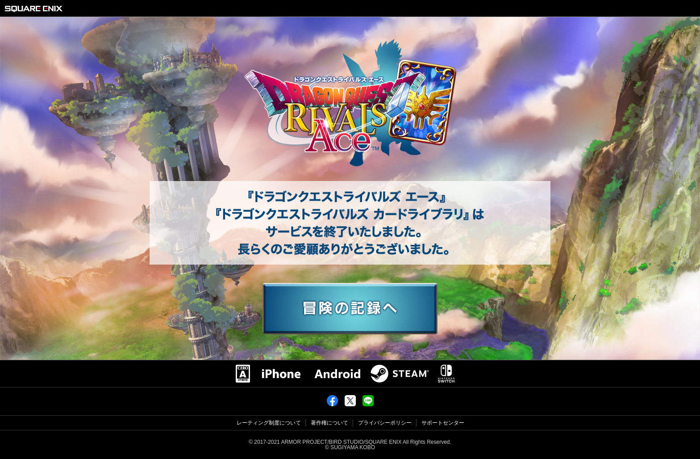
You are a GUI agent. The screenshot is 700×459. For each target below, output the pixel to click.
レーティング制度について (269, 423)
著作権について (329, 423)
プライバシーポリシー (385, 423)
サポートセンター (442, 423)
